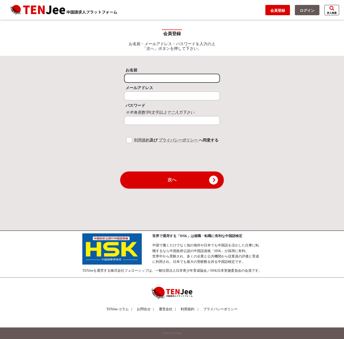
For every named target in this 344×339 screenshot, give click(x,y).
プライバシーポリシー (178, 140)
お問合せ (145, 309)
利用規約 (142, 140)
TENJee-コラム (119, 309)
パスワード (135, 105)
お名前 (131, 70)
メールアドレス (139, 88)
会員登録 (277, 11)
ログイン (307, 11)
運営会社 (167, 309)
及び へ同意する (176, 140)
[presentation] (172, 157)
